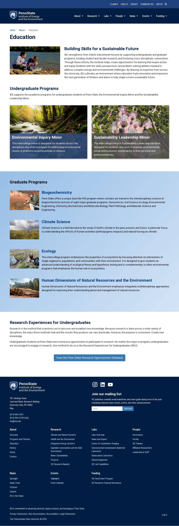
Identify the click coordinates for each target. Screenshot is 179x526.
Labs (107, 16)
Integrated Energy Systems (63, 443)
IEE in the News (16, 496)
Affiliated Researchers (142, 448)
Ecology (49, 251)
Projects (54, 460)
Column (13, 491)
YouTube (110, 384)
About (78, 16)
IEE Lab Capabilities (100, 464)
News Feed (15, 483)
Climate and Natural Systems (63, 435)
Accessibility (52, 514)
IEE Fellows (138, 443)
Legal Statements (67, 514)
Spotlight (14, 478)
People (121, 16)
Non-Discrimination (37, 514)
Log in (164, 514)
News (134, 16)
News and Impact (99, 439)
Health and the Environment (63, 439)
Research (93, 16)
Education (14, 443)
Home (12, 30)
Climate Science (56, 222)
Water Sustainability (59, 455)
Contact (13, 456)
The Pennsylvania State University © (28, 519)
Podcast (13, 487)
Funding (161, 16)
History (13, 448)
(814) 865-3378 (17, 418)
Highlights (55, 478)
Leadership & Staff (141, 452)
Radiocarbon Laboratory (102, 455)
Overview (14, 435)
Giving (12, 452)
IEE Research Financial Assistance (106, 483)
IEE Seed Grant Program (102, 478)
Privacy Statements (18, 514)
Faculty (136, 439)
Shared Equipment (100, 460)
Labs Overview (98, 435)
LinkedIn (103, 384)
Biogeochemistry (57, 192)
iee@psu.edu (15, 421)
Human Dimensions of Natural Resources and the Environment (97, 280)
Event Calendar (57, 483)
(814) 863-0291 (17, 414)
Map (12, 408)
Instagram (95, 384)
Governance (138, 435)
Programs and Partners (20, 439)
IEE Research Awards (60, 464)
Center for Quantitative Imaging (105, 443)
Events (147, 16)
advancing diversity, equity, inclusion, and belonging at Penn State (56, 508)
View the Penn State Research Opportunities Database (89, 357)
